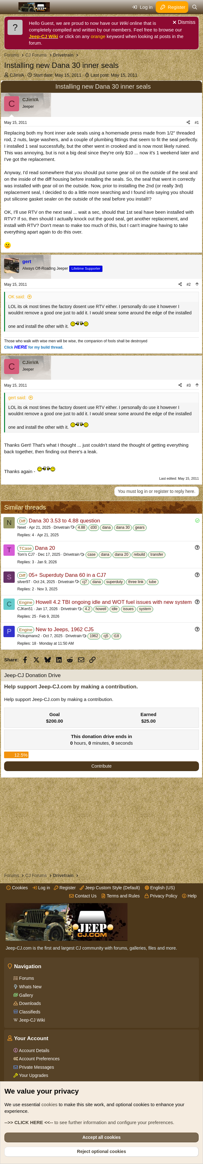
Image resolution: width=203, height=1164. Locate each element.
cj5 (105, 636)
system (145, 609)
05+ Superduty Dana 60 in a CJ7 (67, 575)
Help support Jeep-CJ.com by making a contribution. (71, 687)
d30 (94, 527)
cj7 (84, 582)
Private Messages (36, 1067)
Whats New (29, 986)
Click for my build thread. (33, 347)
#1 (197, 122)
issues (128, 609)
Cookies (17, 887)
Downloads (29, 1003)
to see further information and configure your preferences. (89, 1122)
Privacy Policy (160, 895)
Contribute (101, 766)
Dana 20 (45, 548)
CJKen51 (25, 609)
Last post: (114, 75)
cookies (49, 1104)
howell (101, 609)
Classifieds (29, 1011)
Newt (21, 527)
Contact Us (82, 895)
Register (65, 887)
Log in (41, 887)
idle (115, 609)
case (92, 554)
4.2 (87, 609)
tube (152, 582)
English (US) (160, 887)
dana (106, 527)
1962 (94, 636)
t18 (116, 636)
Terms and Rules (120, 895)
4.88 (81, 527)
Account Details (33, 1050)
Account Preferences (39, 1058)
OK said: (16, 296)
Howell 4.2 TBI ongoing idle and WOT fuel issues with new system (114, 602)
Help (189, 895)
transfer (156, 554)
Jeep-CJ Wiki (43, 36)
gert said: (17, 397)
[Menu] (9, 7)
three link (135, 582)
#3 (188, 385)
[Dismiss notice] (183, 23)
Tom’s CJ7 (26, 554)
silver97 (23, 582)
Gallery (25, 995)
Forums (26, 978)
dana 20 (121, 554)
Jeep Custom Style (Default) (110, 887)
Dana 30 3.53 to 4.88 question (64, 521)
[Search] (194, 7)
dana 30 (123, 527)
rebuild (139, 554)
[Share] (188, 122)
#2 (188, 284)
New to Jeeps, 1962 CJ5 (65, 629)
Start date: (57, 75)
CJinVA (17, 75)
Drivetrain (62, 527)
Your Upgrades (33, 1075)
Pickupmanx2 (28, 636)
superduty (114, 582)
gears (139, 527)
